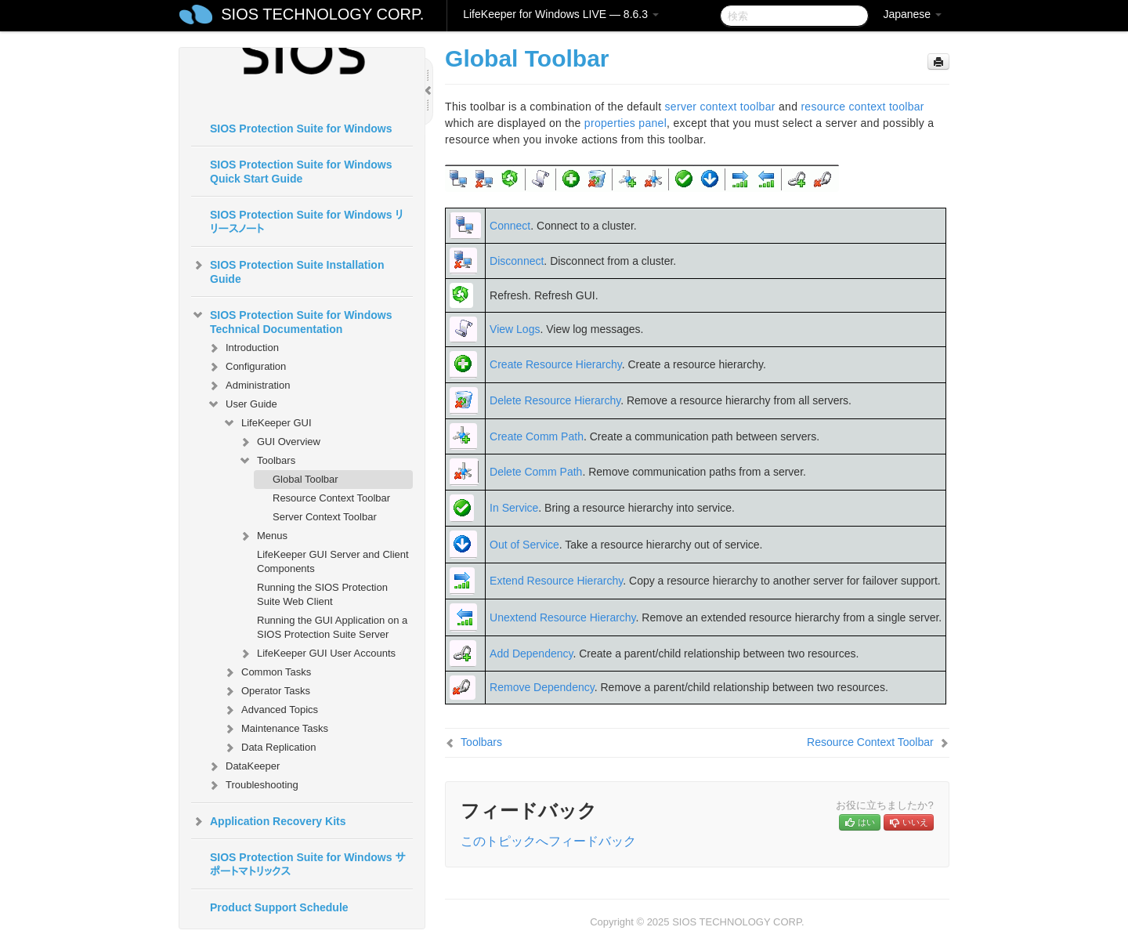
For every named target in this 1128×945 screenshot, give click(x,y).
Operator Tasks (266, 691)
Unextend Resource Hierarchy (563, 617)
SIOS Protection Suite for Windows (301, 128)
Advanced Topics (270, 710)
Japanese (912, 14)
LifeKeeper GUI (267, 423)
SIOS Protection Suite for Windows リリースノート (306, 221)
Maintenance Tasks (275, 728)
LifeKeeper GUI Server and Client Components (333, 561)
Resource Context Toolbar (331, 498)
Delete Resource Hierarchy (555, 400)
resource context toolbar (862, 106)
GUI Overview (279, 442)
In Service (514, 507)
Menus (262, 536)
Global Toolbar (305, 479)
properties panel (625, 123)
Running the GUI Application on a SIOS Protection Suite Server (332, 627)
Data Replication (269, 747)
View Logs (515, 329)
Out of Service (524, 544)
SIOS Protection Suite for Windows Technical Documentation (291, 320)
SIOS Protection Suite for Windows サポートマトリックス (308, 864)
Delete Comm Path (536, 471)
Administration (248, 385)
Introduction (243, 348)
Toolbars (266, 460)
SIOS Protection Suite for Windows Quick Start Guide (301, 171)
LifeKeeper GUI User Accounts (317, 653)
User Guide (242, 404)
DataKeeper (243, 766)
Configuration (246, 366)
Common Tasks (266, 672)
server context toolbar (720, 106)
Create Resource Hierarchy (556, 364)
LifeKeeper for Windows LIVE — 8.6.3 (561, 14)
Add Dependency (531, 653)
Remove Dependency (542, 687)
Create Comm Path (537, 436)
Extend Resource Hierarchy (556, 580)
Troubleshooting (252, 785)
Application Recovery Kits (268, 821)
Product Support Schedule (279, 907)
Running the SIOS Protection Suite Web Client (322, 594)
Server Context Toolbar (325, 517)
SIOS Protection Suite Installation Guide (287, 270)
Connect (510, 225)
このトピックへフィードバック (548, 841)
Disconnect (517, 261)
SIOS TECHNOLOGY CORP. (322, 14)
